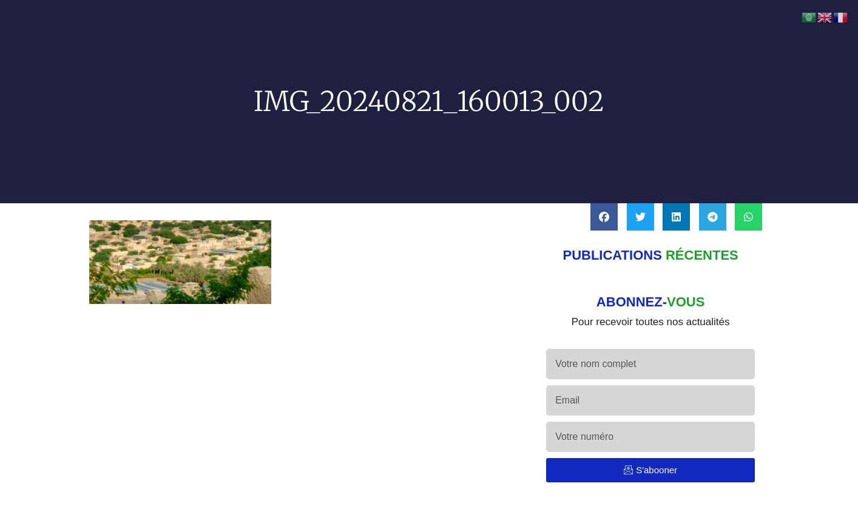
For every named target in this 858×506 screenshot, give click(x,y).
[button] (604, 217)
